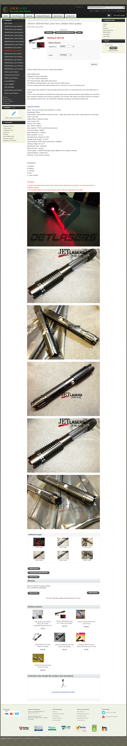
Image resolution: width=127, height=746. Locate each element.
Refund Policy (107, 32)
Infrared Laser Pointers (12, 75)
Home (6, 16)
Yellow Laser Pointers (12, 72)
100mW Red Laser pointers (13, 47)
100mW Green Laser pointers (14, 32)
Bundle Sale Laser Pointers (13, 90)
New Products (17, 16)
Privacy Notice (7, 128)
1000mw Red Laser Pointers (14, 57)
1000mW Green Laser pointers (14, 41)
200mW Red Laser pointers (40, 20)
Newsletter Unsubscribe (9, 140)
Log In (97, 11)
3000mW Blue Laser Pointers (14, 66)
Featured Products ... (8, 101)
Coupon (105, 24)
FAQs (104, 26)
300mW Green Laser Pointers (14, 38)
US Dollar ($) (79, 7)
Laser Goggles (9, 84)
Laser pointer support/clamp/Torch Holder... (63, 692)
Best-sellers (8, 23)
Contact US (70, 16)
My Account (58, 16)
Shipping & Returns (8, 126)
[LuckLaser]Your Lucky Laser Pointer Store (22, 738)
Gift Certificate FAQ (8, 136)
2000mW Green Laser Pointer (14, 44)
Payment (105, 28)
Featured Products (43, 16)
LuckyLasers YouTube (109, 716)
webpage (78, 598)
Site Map (5, 134)
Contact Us (6, 132)
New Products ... (7, 99)
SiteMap (37, 738)
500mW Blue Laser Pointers (13, 60)
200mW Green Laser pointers (14, 35)
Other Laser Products (11, 93)
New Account (121, 11)
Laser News (106, 34)
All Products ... (7, 103)
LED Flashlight (9, 87)
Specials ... (6, 97)
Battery (51, 55)
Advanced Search (113, 50)
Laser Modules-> (10, 81)
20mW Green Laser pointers (14, 26)
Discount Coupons (8, 138)
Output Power (52, 46)
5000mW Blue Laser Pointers (14, 69)
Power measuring (108, 30)
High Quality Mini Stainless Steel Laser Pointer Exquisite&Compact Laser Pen (43, 623)
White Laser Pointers (11, 78)
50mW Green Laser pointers (14, 29)
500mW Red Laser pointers (13, 54)
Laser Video (106, 36)
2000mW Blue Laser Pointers (14, 63)
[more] (13, 107)
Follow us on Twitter (109, 712)
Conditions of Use (8, 130)
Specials (29, 16)
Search (106, 41)
